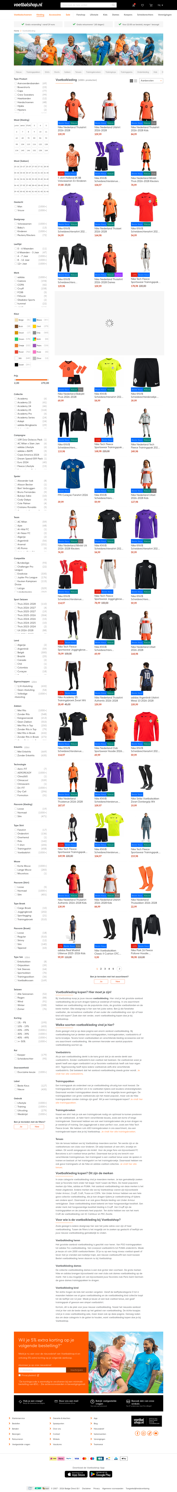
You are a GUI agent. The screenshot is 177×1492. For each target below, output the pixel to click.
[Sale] (68, 13)
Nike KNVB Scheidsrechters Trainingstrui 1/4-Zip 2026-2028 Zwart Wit (146, 598)
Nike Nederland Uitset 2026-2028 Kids (143, 497)
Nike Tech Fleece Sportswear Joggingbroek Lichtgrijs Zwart (108, 598)
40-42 (22, 192)
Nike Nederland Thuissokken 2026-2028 (144, 901)
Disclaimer (86, 1488)
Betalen (15, 1429)
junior (17, 126)
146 (28, 151)
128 (46, 144)
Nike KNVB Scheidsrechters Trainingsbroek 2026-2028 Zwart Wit (109, 497)
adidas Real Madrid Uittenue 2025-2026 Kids (71, 952)
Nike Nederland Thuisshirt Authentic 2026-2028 (108, 699)
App (95, 1418)
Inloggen (134, 5)
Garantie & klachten (61, 1418)
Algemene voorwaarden (112, 1488)
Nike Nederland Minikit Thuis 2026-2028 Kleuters (145, 180)
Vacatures (57, 1444)
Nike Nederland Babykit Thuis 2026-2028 (71, 395)
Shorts (56, 72)
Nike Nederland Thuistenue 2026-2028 (70, 800)
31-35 (46, 173)
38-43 (40, 185)
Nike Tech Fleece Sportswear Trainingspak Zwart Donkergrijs (108, 446)
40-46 (28, 192)
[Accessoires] (55, 13)
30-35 (22, 173)
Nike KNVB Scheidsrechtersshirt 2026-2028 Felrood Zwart (145, 230)
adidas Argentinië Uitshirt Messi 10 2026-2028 (145, 699)
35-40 (40, 179)
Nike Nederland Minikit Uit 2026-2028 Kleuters (72, 547)
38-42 (34, 185)
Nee (118, 981)
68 (23, 138)
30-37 (28, 173)
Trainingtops (111, 72)
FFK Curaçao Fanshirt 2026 (73, 495)
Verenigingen (99, 1439)
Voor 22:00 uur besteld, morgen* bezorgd (140, 24)
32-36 (16, 179)
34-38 (28, 179)
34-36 (22, 179)
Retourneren (17, 1439)
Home (17, 31)
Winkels (56, 1439)
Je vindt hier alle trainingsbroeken (118, 1131)
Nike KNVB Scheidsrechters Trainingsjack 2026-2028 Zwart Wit (108, 649)
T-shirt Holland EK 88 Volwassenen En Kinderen (72, 179)
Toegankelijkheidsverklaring (137, 1488)
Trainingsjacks (126, 72)
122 (40, 144)
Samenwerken (100, 1434)
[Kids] (105, 13)
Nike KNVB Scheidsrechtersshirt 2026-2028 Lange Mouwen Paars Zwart (145, 547)
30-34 (16, 173)
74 (28, 138)
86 (40, 138)
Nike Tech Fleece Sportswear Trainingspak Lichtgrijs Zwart (144, 281)
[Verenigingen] (165, 13)
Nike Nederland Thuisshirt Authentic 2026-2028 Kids (72, 901)
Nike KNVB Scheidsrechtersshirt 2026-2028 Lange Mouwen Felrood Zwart (145, 750)
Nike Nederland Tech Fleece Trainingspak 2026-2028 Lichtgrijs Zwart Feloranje (145, 446)
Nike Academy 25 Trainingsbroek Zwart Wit (72, 699)
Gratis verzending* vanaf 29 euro (40, 24)
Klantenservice (18, 1418)
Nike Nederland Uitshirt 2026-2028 (107, 129)
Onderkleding (143, 72)
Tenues (78, 72)
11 (46, 132)
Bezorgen (16, 1434)
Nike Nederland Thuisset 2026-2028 (107, 230)
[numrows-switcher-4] (135, 80)
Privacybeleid (28, 1375)
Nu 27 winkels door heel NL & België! (139, 1406)
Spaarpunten (58, 1423)
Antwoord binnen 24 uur (67, 1403)
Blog (96, 1423)
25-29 (28, 167)
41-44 (34, 192)
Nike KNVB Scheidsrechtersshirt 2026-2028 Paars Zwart (72, 230)
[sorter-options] (151, 80)
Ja (101, 981)
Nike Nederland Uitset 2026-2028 (143, 648)
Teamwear (98, 1444)
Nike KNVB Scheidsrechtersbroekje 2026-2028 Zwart (143, 396)
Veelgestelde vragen (21, 1444)
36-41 (16, 185)
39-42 (46, 185)
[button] (160, 5)
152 (34, 151)
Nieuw (19, 72)
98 (17, 144)
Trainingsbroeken (93, 72)
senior (22, 126)
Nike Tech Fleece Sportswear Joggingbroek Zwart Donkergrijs (72, 648)
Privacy (96, 1488)
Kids (155, 72)
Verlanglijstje (142, 5)
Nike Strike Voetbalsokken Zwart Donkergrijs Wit (145, 800)
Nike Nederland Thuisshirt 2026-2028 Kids (145, 129)
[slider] (15, 380)
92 (46, 138)
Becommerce (38, 1488)
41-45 (40, 192)
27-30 (34, 167)
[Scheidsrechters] (145, 13)
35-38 (34, 179)
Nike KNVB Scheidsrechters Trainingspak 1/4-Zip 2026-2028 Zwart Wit (70, 446)
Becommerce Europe (30, 1488)
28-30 (46, 167)
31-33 (34, 173)
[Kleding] (40, 13)
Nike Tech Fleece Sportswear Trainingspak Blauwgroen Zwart (144, 851)
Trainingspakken (33, 72)
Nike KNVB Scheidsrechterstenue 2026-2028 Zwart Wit (70, 750)
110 (28, 144)
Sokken (67, 72)
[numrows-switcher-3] (131, 80)
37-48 (28, 185)
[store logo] (31, 5)
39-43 (16, 192)
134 (16, 151)
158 (40, 151)
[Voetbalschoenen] (23, 13)
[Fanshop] (80, 13)
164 (46, 151)
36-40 (46, 179)
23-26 (16, 167)
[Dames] (115, 13)
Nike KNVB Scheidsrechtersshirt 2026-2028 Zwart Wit (109, 547)
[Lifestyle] (94, 13)
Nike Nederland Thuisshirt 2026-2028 (72, 129)
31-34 (40, 173)
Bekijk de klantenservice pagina (34, 1403)
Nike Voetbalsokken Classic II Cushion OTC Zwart (106, 952)
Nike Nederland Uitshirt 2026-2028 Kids (107, 901)
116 (34, 144)
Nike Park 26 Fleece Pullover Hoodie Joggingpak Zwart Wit (143, 952)
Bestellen (16, 1423)
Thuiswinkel (46, 1488)
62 (17, 138)
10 (40, 132)
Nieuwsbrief (99, 1429)
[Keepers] (128, 13)
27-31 (40, 167)
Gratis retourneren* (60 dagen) (90, 24)
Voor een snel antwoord (98, 1406)
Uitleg (34, 682)
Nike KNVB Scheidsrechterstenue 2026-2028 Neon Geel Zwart (107, 851)
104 (22, 144)
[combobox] (88, 5)
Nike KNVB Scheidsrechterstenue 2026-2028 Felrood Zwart (72, 598)
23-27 (22, 167)
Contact (56, 1434)
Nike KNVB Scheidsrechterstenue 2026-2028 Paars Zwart (107, 180)
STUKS (28, 126)
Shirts (47, 72)
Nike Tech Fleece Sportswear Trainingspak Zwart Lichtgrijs (71, 851)
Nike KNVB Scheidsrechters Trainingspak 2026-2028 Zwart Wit (71, 281)
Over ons (57, 1429)
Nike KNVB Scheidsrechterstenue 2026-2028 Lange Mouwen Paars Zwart (106, 800)
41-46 (46, 192)
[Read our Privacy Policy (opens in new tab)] (38, 1375)
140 (22, 151)
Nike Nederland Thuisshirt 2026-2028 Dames (108, 281)
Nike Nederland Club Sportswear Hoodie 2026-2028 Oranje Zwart (108, 750)
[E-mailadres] (42, 1370)
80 (34, 138)
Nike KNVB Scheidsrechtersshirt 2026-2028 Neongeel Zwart (109, 396)
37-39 (22, 185)
